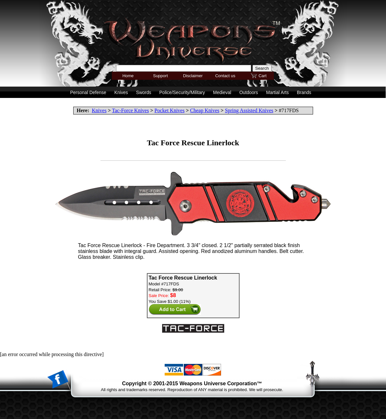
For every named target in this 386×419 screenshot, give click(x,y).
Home (128, 75)
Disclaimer (193, 75)
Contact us (225, 75)
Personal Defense (88, 92)
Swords (143, 92)
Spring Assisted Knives (249, 110)
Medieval (222, 92)
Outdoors (248, 92)
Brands (304, 92)
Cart (263, 75)
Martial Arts (277, 92)
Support (160, 75)
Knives (99, 110)
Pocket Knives (170, 110)
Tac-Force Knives (130, 110)
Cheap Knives (204, 110)
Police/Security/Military (182, 92)
